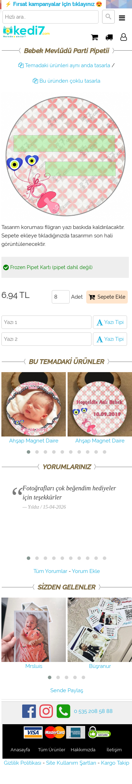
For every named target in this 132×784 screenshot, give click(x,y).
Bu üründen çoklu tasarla (66, 81)
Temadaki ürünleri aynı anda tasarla (64, 65)
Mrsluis (33, 633)
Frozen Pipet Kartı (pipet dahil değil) (48, 267)
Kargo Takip (115, 763)
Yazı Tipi (110, 322)
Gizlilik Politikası (22, 763)
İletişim (114, 749)
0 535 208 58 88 (93, 711)
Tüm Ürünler (51, 749)
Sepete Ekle (107, 297)
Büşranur (100, 633)
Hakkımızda (83, 749)
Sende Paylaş (66, 690)
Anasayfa (20, 749)
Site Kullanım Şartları (71, 763)
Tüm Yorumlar (50, 571)
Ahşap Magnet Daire (33, 408)
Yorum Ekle (86, 571)
